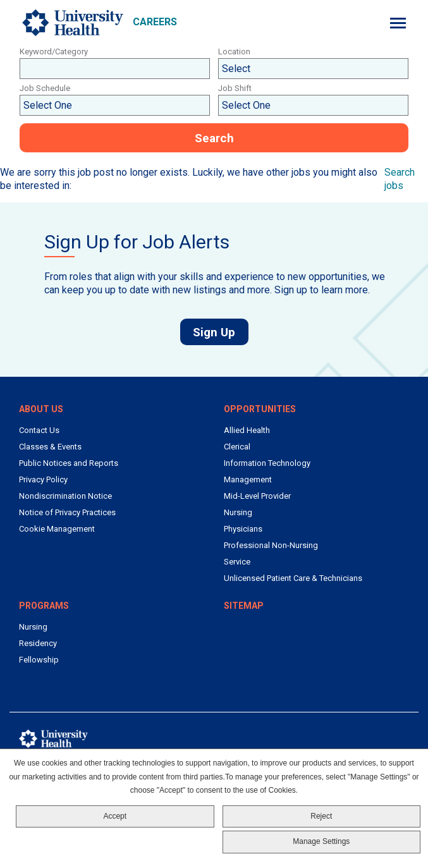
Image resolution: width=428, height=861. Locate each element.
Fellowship (39, 659)
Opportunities (260, 409)
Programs (44, 606)
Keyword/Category (54, 51)
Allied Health (247, 430)
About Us (41, 409)
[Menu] (398, 23)
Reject (321, 816)
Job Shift (235, 88)
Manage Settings (321, 841)
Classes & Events (50, 446)
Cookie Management (57, 529)
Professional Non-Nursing (271, 545)
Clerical (237, 446)
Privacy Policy (43, 479)
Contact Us (39, 430)
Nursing (238, 512)
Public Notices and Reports (68, 463)
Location (234, 51)
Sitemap (244, 606)
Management (248, 479)
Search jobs (399, 179)
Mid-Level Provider (257, 496)
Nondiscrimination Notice (65, 496)
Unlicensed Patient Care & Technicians (293, 578)
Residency (38, 643)
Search (214, 138)
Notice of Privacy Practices (67, 512)
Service (237, 561)
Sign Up (220, 331)
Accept (114, 816)
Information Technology (267, 463)
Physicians (243, 529)
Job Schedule (45, 88)
